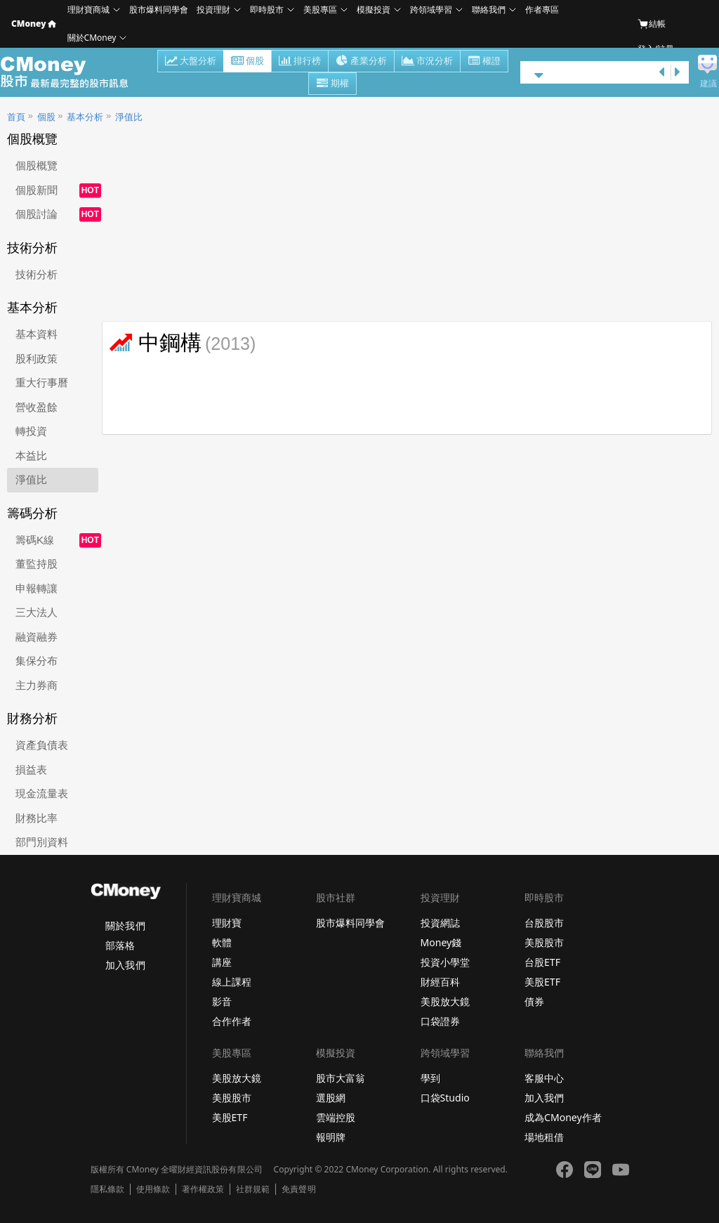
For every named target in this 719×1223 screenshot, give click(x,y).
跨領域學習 (431, 9)
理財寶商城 (88, 9)
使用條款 (153, 1189)
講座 (222, 962)
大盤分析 (190, 61)
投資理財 (213, 9)
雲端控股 (335, 1117)
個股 (247, 61)
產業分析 (361, 61)
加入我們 (125, 965)
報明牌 (330, 1137)
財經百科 (440, 981)
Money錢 (441, 942)
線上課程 (231, 981)
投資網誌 (440, 922)
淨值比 (129, 117)
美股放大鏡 (445, 1001)
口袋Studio (445, 1097)
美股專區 (320, 9)
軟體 (222, 942)
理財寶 (227, 922)
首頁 (16, 117)
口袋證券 (440, 1021)
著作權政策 (203, 1189)
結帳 (652, 24)
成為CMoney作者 (563, 1117)
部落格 (120, 945)
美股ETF (542, 981)
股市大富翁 (340, 1078)
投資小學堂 (445, 962)
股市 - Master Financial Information (72, 72)
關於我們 (125, 925)
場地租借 (544, 1137)
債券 (534, 1001)
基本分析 (85, 117)
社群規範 (253, 1189)
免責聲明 (298, 1189)
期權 (332, 84)
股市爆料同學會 (158, 9)
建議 (708, 84)
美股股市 (544, 942)
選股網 (330, 1097)
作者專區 (542, 9)
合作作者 (231, 1021)
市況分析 (427, 61)
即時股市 (267, 9)
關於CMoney (92, 38)
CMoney (33, 24)
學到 (430, 1078)
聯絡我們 (489, 9)
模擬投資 (373, 9)
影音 (222, 1001)
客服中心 (544, 1078)
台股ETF (542, 962)
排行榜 (300, 61)
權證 (484, 61)
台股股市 (544, 922)
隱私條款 (107, 1189)
